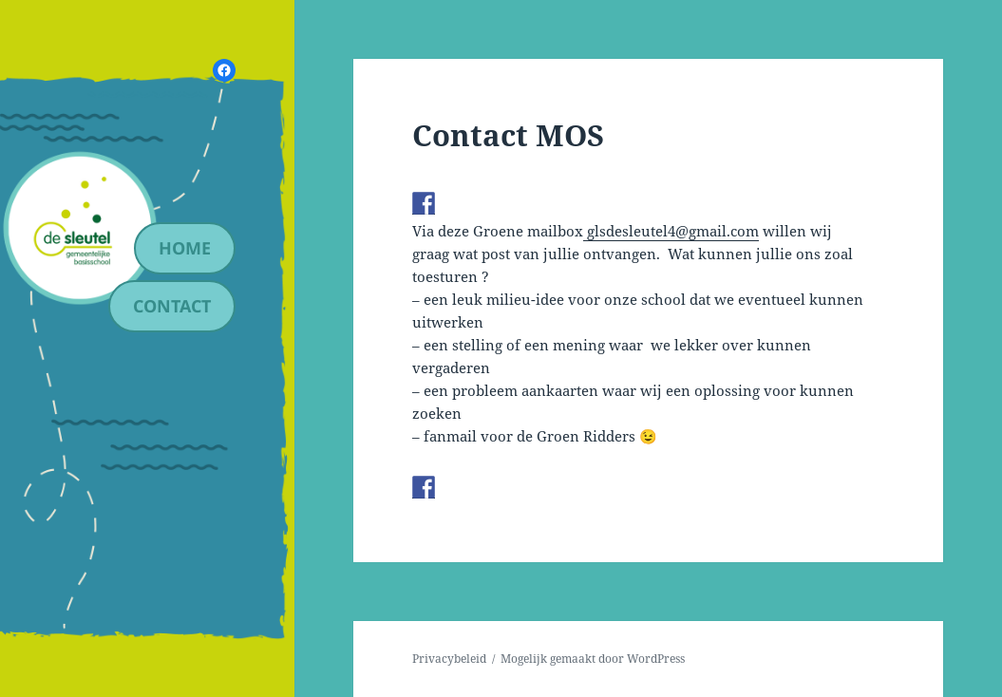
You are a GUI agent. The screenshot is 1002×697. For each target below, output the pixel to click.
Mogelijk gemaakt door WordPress (593, 658)
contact (172, 305)
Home (185, 247)
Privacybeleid (449, 658)
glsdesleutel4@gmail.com (671, 230)
